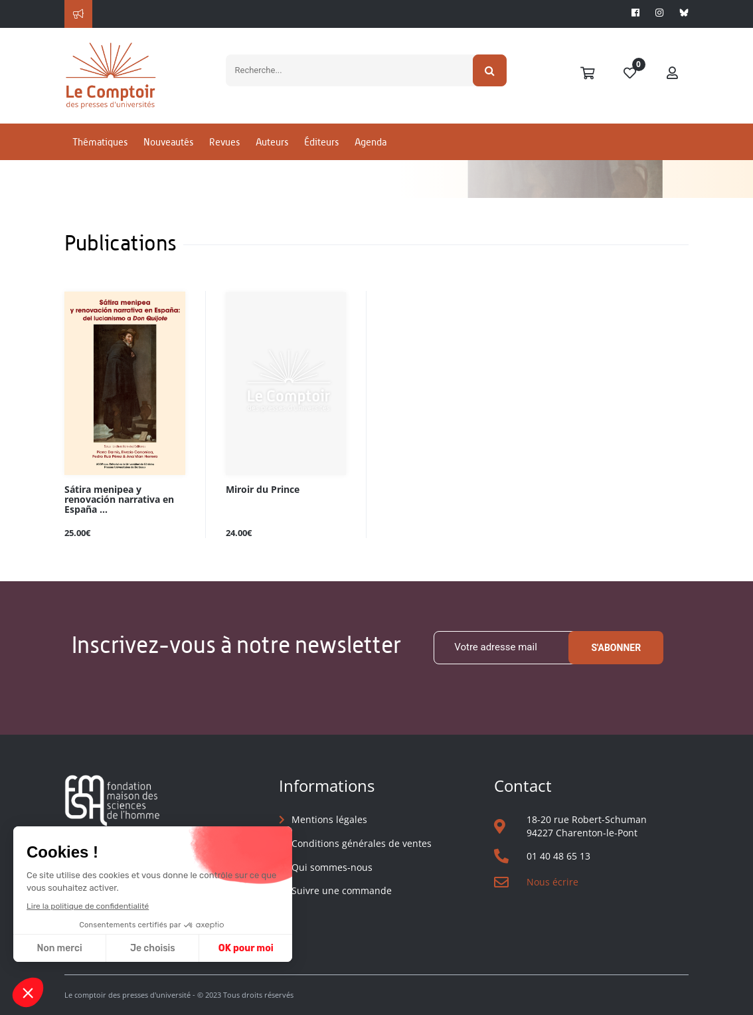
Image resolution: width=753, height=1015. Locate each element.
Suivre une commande (342, 890)
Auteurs (272, 141)
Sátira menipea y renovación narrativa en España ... (119, 499)
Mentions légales (329, 819)
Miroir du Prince (262, 490)
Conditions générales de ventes (362, 843)
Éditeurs (321, 141)
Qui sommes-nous (332, 867)
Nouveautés (168, 141)
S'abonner (616, 647)
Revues (224, 141)
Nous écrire (552, 882)
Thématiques (99, 141)
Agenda (370, 141)
